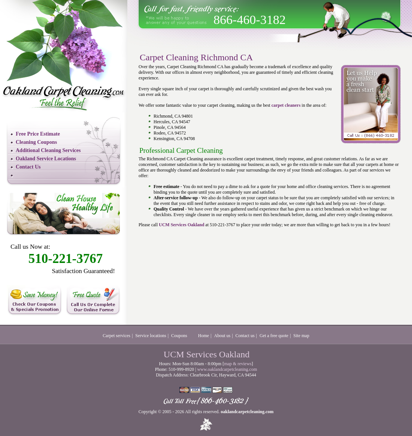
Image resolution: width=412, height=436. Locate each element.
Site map (301, 335)
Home (203, 335)
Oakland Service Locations (46, 158)
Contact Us (28, 167)
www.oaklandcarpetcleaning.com (227, 369)
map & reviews (237, 363)
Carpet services (116, 335)
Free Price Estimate (38, 134)
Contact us (245, 335)
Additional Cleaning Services (48, 150)
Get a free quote (274, 335)
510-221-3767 (65, 258)
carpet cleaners (286, 105)
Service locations (150, 335)
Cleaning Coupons (36, 142)
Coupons (179, 335)
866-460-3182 (249, 20)
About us (222, 335)
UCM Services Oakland (181, 224)
